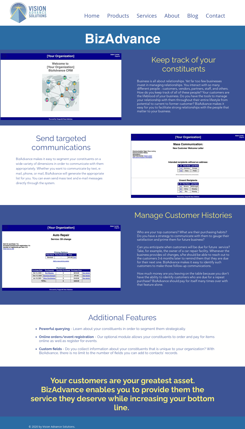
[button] (118, 15)
